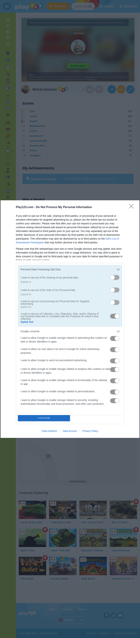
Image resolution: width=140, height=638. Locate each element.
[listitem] (70, 269)
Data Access (70, 431)
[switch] (114, 277)
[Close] (132, 207)
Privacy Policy (90, 431)
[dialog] (70, 319)
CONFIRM (44, 418)
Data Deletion (49, 431)
